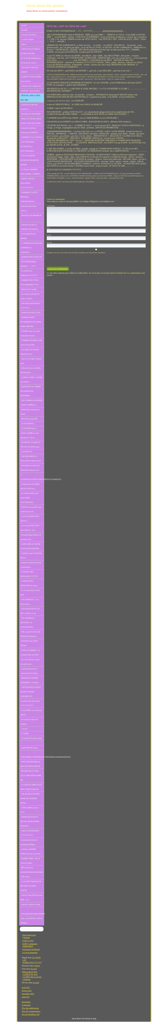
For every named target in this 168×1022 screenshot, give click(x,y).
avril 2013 (26, 988)
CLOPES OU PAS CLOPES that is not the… (31, 79)
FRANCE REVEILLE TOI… (31, 313)
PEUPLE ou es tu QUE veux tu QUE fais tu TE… (31, 509)
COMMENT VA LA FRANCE (32, 137)
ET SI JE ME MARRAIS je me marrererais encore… (31, 60)
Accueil (24, 25)
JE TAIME (25, 733)
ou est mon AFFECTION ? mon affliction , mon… (30, 528)
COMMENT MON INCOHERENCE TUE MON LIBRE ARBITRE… (31, 322)
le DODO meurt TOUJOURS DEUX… (31, 555)
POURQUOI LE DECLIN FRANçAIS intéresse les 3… (31, 468)
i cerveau (24, 729)
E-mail (49, 235)
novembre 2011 (28, 994)
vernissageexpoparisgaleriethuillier (32, 914)
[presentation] (64, 259)
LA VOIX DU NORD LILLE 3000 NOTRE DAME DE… (31, 787)
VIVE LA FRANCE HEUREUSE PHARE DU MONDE (30, 160)
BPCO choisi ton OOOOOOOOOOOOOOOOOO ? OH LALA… (32, 872)
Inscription (26, 1002)
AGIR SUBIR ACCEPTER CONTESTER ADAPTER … (31, 546)
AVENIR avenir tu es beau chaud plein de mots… (30, 333)
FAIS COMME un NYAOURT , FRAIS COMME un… (32, 402)
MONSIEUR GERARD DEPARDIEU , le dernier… (30, 680)
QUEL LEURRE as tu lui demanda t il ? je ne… (30, 435)
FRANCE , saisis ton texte (30, 91)
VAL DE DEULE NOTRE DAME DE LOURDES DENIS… (30, 798)
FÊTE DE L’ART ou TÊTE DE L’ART (30, 98)
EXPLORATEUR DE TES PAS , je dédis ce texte (30, 611)
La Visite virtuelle (27, 39)
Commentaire (51, 206)
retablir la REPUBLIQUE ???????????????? (30, 833)
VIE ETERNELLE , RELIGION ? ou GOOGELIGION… (28, 622)
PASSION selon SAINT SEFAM (29, 643)
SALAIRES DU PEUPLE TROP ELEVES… (30, 352)
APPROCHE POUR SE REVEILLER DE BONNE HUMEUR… (30, 821)
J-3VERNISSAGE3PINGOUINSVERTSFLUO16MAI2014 (32, 477)
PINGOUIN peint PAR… (30, 419)
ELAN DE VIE (26, 452)
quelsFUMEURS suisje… (30, 748)
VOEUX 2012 (28, 941)
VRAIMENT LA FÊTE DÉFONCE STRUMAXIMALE (29, 197)
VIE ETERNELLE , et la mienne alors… (30, 602)
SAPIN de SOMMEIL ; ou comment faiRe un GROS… (30, 652)
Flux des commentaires (31, 1011)
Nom (49, 228)
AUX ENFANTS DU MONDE (28, 236)
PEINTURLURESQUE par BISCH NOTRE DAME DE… (31, 764)
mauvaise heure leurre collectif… (29, 208)
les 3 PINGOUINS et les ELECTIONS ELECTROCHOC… (29, 497)
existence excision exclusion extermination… (31, 565)
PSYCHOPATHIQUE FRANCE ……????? (28, 264)
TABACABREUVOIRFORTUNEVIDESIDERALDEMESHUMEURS (32, 757)
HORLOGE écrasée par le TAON (30, 412)
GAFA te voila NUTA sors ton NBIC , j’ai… (31, 897)
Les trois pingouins (30, 953)
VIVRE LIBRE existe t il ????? (30, 810)
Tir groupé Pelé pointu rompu (31, 738)
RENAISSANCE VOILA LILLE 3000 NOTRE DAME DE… (31, 775)
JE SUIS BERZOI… (28, 424)
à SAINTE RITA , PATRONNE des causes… (30, 583)
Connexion (26, 1005)
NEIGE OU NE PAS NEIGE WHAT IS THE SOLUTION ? (31, 121)
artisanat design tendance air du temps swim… (31, 537)
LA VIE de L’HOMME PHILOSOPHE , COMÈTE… (31, 172)
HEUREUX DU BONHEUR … (31, 218)
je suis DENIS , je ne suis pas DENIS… (31, 712)
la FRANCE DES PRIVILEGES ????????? (29, 574)
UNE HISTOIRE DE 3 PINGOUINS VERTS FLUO (31, 458)
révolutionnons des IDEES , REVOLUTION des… (31, 486)
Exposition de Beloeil (31, 949)
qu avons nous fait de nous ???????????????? (30, 703)
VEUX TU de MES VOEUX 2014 (31, 361)
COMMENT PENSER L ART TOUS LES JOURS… (31, 343)
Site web (49, 242)
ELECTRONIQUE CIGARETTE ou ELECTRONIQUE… (28, 146)
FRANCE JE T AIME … (30, 289)
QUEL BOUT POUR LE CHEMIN (30, 70)
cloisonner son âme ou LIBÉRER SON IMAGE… (30, 227)
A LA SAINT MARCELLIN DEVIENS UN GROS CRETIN (31, 886)
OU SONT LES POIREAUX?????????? (29, 273)
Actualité (24, 30)
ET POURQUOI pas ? (29, 428)
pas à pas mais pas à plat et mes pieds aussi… (30, 662)
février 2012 (27, 991)
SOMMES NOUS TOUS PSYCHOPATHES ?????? (30, 282)
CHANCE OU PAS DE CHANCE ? (29, 107)
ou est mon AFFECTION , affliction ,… (30, 518)
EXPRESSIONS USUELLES (31, 257)
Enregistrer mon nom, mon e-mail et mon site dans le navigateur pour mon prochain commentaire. (76, 253)
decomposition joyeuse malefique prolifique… (29, 842)
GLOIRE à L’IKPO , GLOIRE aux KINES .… (31, 379)
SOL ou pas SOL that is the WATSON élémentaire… (30, 634)
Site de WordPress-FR (31, 1014)
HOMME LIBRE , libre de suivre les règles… (30, 861)
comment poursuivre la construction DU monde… (30, 671)
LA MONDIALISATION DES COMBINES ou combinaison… (32, 247)
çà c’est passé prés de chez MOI (30, 592)
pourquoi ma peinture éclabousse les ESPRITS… (30, 130)
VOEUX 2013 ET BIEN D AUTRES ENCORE (30, 51)
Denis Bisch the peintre (45, 6)
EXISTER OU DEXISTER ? (31, 114)
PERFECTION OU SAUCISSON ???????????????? (28, 183)
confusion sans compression (31, 86)
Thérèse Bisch (27, 972)
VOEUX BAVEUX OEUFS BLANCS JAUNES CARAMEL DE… (31, 691)
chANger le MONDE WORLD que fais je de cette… (31, 851)
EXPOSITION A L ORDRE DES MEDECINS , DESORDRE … (31, 391)
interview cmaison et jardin (30, 904)
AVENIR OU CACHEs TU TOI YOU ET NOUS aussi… (31, 444)
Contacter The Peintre (29, 35)
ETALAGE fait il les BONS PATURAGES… (31, 370)
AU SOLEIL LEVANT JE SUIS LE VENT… (30, 296)
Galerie (23, 44)
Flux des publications (30, 1008)
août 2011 (26, 997)
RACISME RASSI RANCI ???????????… (30, 306)
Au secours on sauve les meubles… (29, 722)
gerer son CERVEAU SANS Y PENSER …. (32, 921)
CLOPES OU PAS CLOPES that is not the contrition (32, 977)
